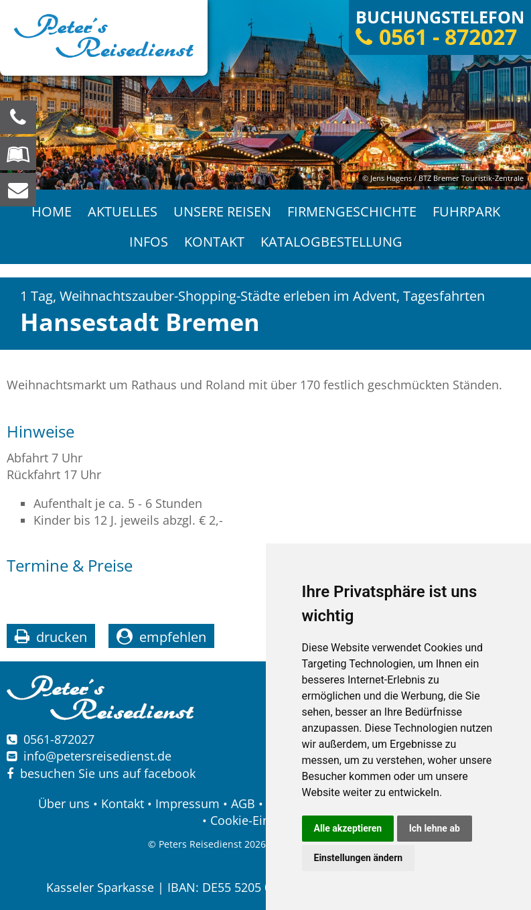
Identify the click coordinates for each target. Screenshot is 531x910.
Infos (148, 242)
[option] (265, 95)
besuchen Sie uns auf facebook (101, 773)
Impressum (187, 803)
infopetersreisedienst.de (97, 756)
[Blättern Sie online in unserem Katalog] (18, 153)
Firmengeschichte (351, 211)
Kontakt (214, 242)
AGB (243, 803)
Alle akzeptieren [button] (348, 828)
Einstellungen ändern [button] (358, 857)
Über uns (64, 803)
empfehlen (172, 637)
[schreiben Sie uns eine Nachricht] (18, 189)
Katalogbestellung (331, 242)
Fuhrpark (466, 211)
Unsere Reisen (222, 211)
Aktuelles (122, 211)
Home (51, 211)
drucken (61, 637)
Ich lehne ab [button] (434, 828)
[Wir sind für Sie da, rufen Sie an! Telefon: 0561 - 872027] (18, 117)
